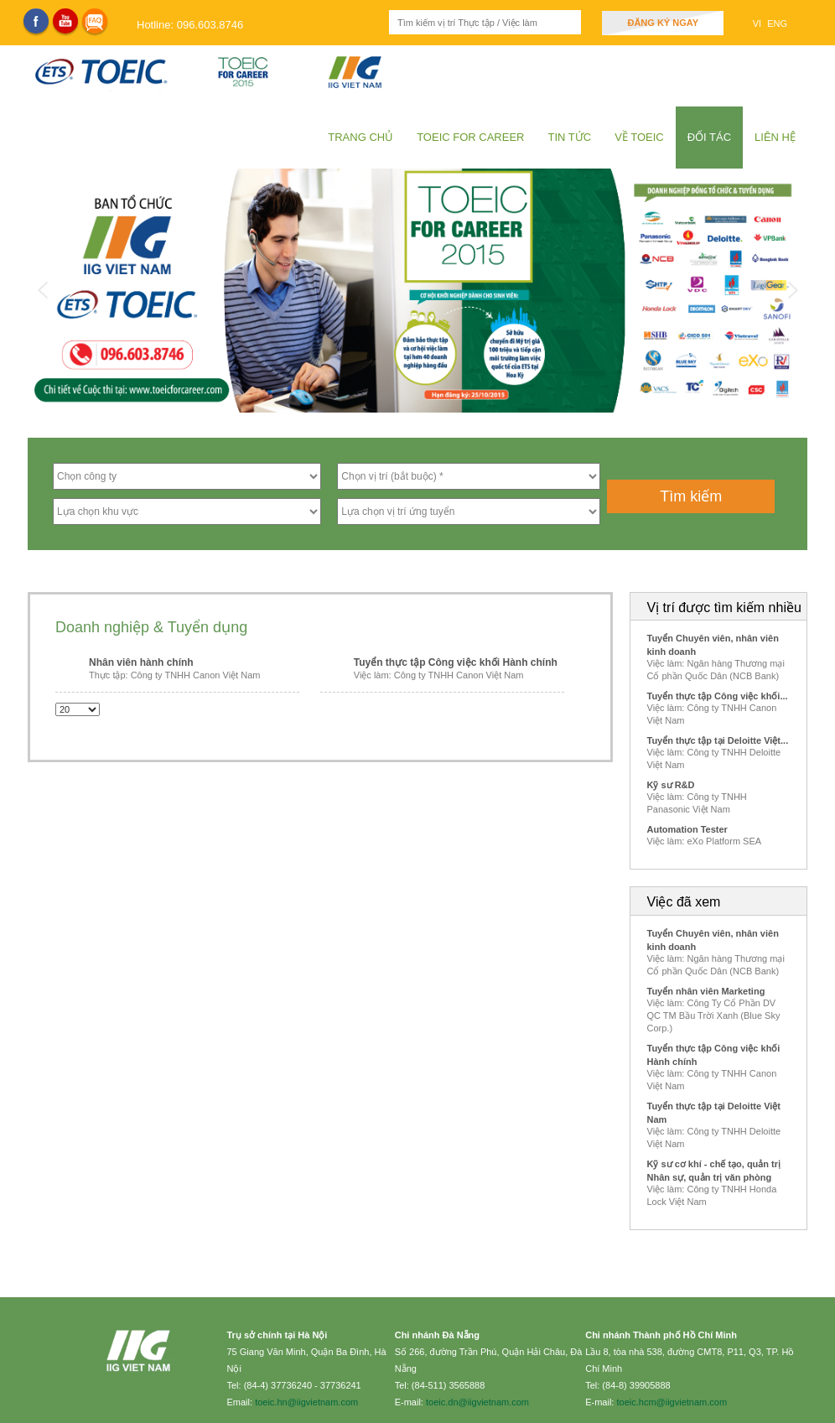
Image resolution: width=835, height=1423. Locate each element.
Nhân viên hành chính (141, 662)
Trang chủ (360, 137)
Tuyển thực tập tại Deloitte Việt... (718, 740)
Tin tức (570, 137)
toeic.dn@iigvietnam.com (477, 1402)
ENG (777, 23)
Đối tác (709, 137)
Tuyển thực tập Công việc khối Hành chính (456, 662)
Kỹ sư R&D (671, 785)
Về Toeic (639, 137)
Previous (42, 290)
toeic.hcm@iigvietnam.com (671, 1402)
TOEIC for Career (470, 137)
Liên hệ (775, 137)
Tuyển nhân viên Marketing (706, 991)
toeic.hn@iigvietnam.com (306, 1402)
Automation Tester (687, 829)
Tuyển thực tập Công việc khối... (717, 696)
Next (792, 290)
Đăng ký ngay (662, 23)
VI (758, 23)
